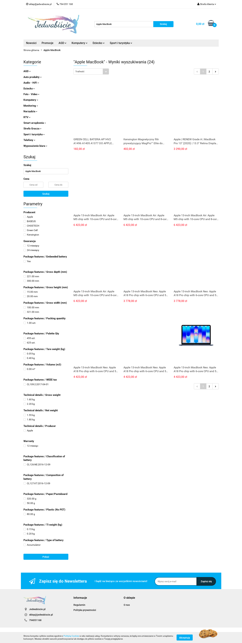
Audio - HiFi (31, 82)
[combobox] (91, 71)
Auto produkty (32, 77)
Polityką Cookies (71, 636)
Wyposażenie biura (35, 145)
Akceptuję (184, 637)
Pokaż (45, 556)
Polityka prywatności (84, 610)
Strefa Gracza (32, 128)
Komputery (80, 43)
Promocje (47, 43)
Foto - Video (31, 94)
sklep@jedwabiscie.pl (41, 614)
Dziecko (99, 43)
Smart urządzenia (34, 122)
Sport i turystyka (121, 43)
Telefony (29, 140)
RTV (26, 117)
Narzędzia (30, 111)
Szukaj (45, 193)
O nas (127, 605)
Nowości (31, 43)
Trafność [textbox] (79, 71)
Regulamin (79, 605)
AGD (62, 43)
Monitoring (30, 105)
